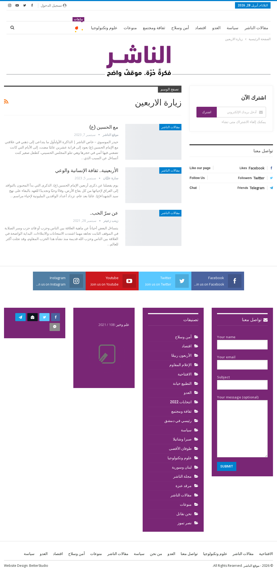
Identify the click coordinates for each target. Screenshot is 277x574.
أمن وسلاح (180, 27)
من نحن (156, 554)
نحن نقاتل (184, 514)
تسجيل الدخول (53, 5)
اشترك (206, 112)
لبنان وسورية (182, 467)
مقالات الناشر (256, 27)
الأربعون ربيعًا (181, 355)
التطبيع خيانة (182, 383)
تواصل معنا (255, 319)
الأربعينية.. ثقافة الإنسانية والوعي (86, 170)
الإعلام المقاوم (180, 365)
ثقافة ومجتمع (154, 27)
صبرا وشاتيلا (182, 439)
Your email (242, 361)
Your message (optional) (242, 426)
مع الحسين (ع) (103, 127)
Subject (242, 381)
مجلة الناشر (182, 476)
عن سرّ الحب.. (104, 213)
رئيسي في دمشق (178, 421)
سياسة (232, 27)
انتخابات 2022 (181, 402)
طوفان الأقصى (180, 448)
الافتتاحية (185, 374)
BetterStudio (38, 565)
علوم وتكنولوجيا (104, 27)
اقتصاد (200, 27)
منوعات (130, 27)
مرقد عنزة (184, 486)
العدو (216, 27)
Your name (242, 340)
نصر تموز (184, 523)
